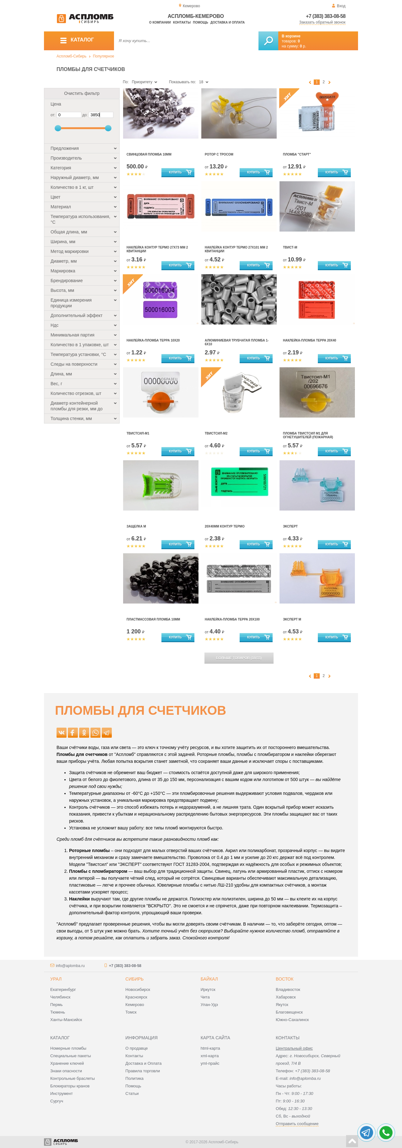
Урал (56, 978)
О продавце (136, 1048)
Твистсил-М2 (216, 433)
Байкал (209, 978)
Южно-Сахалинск (292, 1019)
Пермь (56, 1004)
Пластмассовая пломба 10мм (153, 619)
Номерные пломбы (68, 1048)
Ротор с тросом (219, 154)
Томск (130, 1012)
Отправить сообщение (297, 1123)
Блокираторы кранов (70, 1086)
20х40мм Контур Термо (225, 526)
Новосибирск (137, 989)
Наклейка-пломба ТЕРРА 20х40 (309, 340)
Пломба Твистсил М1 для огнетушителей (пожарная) (308, 435)
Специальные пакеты (70, 1055)
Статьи (132, 1093)
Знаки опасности (66, 1071)
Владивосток (288, 989)
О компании (160, 22)
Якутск (282, 1004)
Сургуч (56, 1101)
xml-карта (210, 1055)
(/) (239, 658)
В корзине (291, 36)
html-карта (210, 1048)
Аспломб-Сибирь (71, 56)
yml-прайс (210, 1063)
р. (303, 46)
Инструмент (61, 1093)
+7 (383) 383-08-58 (325, 16)
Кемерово (134, 1004)
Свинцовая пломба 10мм (149, 154)
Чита (205, 997)
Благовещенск (289, 1012)
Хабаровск (286, 997)
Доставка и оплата (227, 22)
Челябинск (60, 997)
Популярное (103, 56)
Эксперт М (292, 619)
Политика (134, 1078)
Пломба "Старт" (297, 154)
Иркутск (208, 989)
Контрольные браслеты (72, 1078)
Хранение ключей (67, 1063)
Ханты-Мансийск (66, 1019)
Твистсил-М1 (138, 433)
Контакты (182, 22)
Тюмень (57, 1012)
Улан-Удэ (209, 1004)
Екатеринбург (63, 989)
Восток (284, 978)
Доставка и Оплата (143, 1063)
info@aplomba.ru (70, 966)
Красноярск (136, 997)
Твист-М (290, 247)
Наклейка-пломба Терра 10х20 (153, 340)
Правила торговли (142, 1071)
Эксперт (290, 526)
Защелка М (136, 526)
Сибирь (134, 978)
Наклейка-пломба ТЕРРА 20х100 (232, 619)
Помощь (200, 22)
